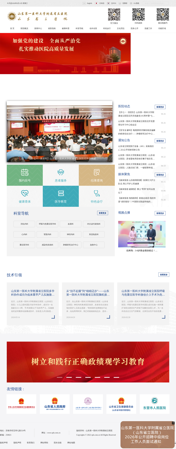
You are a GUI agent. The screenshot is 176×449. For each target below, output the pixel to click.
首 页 (12, 28)
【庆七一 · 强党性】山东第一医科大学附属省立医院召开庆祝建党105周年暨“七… (136, 114)
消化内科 (24, 224)
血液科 (71, 224)
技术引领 (14, 275)
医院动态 (124, 106)
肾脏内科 (47, 234)
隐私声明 (17, 443)
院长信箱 (57, 443)
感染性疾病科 (47, 245)
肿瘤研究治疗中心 (70, 245)
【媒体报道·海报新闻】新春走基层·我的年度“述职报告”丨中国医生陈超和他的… (137, 200)
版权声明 (4, 443)
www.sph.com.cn (53, 433)
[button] (12, 158)
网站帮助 (44, 443)
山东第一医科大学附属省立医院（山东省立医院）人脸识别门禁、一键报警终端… (136, 166)
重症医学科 (24, 245)
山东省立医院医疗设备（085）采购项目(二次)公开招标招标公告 (136, 148)
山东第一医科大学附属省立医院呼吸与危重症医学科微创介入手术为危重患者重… (143, 293)
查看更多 (102, 213)
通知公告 (124, 140)
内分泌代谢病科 (93, 224)
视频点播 (124, 212)
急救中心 (94, 245)
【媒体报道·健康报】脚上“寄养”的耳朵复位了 (136, 191)
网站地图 (71, 443)
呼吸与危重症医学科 (47, 224)
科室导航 (21, 213)
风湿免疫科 (94, 234)
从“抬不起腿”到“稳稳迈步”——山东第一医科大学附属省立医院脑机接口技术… (88, 293)
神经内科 (70, 234)
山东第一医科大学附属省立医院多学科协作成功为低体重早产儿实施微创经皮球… (32, 293)
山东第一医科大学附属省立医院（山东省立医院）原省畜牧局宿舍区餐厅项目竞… (136, 157)
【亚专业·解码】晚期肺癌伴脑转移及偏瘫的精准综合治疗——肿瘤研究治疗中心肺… (136, 132)
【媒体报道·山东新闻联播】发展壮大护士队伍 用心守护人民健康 (136, 182)
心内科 (24, 234)
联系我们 (31, 443)
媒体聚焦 (124, 174)
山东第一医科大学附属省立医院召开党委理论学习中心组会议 (136, 123)
